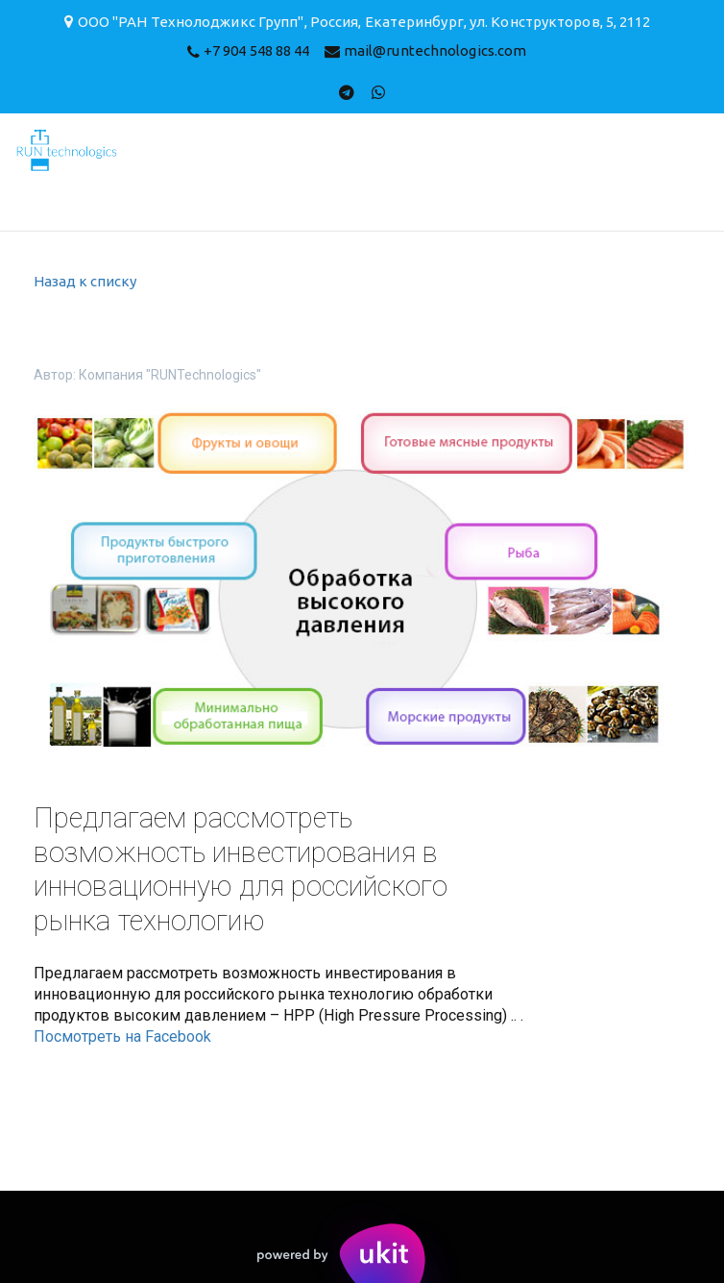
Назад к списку (85, 281)
